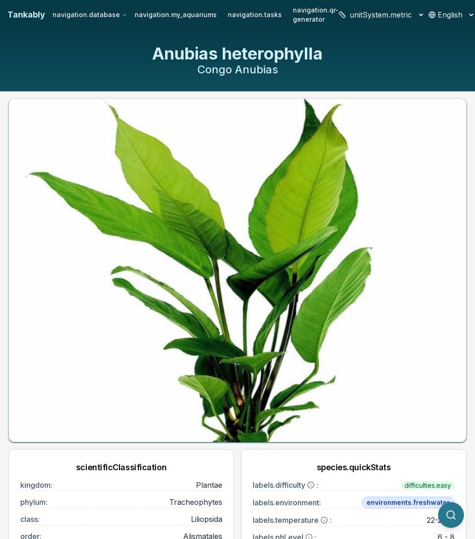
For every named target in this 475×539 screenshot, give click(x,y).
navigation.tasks (255, 14)
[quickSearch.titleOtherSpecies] (451, 515)
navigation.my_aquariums (176, 14)
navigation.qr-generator (315, 14)
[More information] (310, 485)
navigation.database (90, 14)
